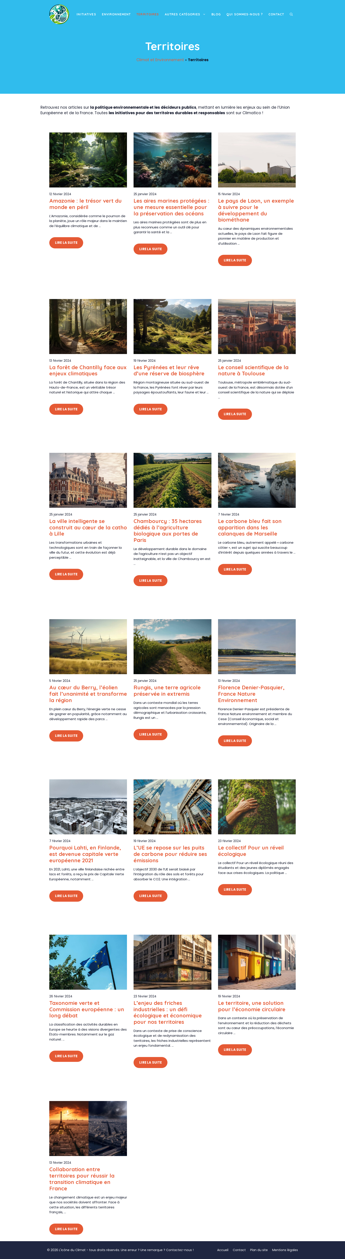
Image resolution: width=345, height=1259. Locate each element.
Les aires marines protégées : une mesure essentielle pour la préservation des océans (171, 207)
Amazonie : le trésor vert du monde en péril (85, 203)
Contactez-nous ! (180, 1250)
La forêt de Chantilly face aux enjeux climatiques (88, 370)
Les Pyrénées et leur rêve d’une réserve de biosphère (169, 370)
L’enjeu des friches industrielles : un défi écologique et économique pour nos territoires (168, 1012)
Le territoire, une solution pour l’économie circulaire (251, 1006)
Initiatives (86, 14)
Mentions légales (285, 1250)
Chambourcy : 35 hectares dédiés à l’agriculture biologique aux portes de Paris (168, 530)
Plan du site (259, 1250)
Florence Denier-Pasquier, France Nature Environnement (251, 693)
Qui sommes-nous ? (244, 14)
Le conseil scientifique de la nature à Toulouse (253, 370)
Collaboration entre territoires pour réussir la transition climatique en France (81, 1178)
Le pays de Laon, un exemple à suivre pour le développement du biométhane (256, 210)
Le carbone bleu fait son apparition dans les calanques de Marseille (250, 527)
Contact (276, 14)
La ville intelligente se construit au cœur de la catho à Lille (88, 527)
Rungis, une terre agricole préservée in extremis (167, 690)
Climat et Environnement (160, 59)
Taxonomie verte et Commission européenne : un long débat (86, 1009)
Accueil (222, 1250)
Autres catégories (187, 14)
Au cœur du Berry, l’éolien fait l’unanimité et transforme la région (88, 693)
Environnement (116, 14)
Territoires (147, 14)
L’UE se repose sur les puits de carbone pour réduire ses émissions (170, 854)
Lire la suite (66, 242)
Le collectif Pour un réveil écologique (251, 850)
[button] (291, 14)
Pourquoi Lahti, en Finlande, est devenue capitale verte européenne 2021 (85, 854)
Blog (216, 14)
